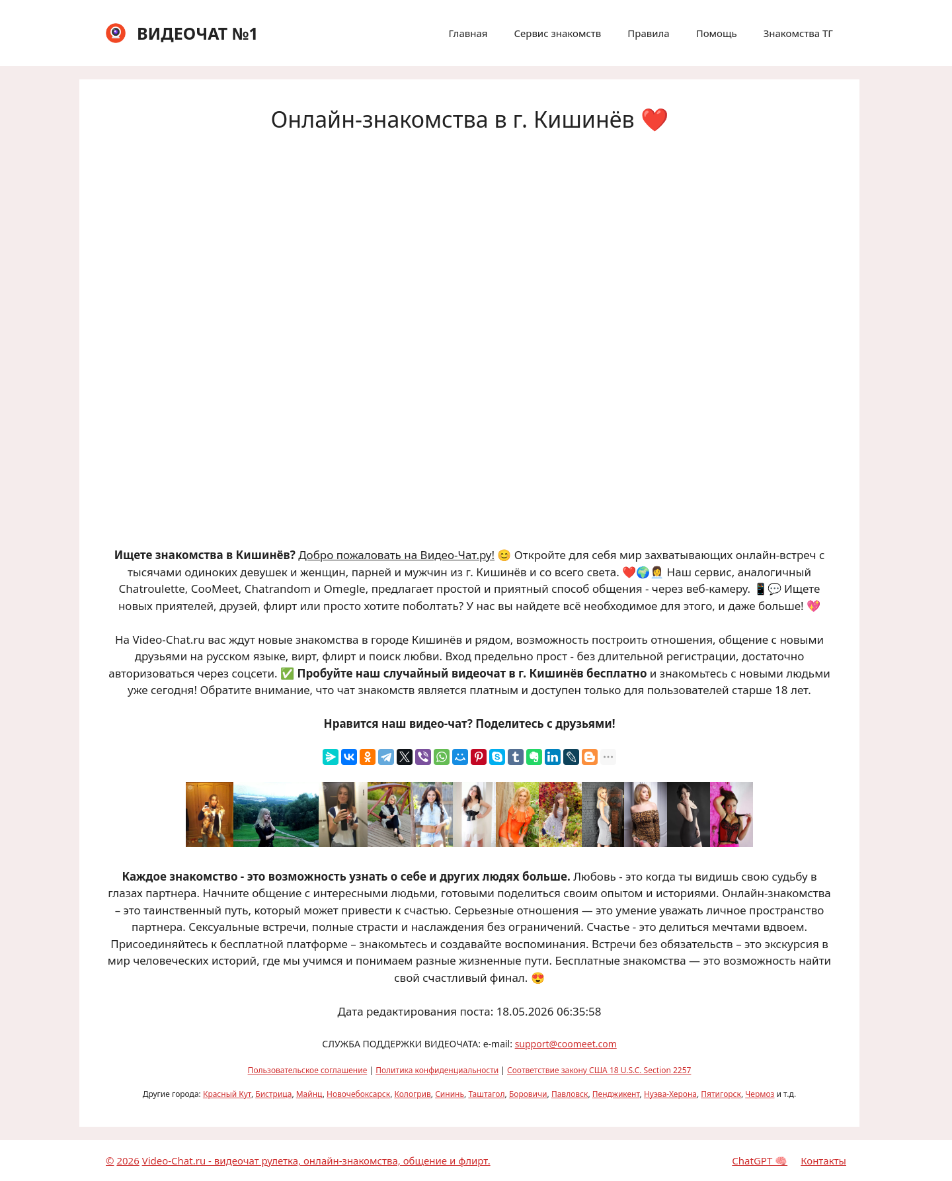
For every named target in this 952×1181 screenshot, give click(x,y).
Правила (648, 33)
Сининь (449, 1094)
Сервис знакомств (557, 33)
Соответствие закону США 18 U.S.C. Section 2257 (599, 1070)
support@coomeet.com (566, 1043)
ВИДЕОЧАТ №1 (197, 33)
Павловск (569, 1094)
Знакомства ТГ (798, 33)
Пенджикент (616, 1094)
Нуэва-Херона (670, 1094)
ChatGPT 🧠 (759, 1160)
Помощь (716, 33)
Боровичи (528, 1094)
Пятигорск (721, 1094)
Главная (467, 33)
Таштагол (486, 1094)
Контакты (823, 1160)
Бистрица (273, 1094)
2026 (127, 1160)
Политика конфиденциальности (437, 1070)
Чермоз (759, 1094)
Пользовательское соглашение (308, 1070)
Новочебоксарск (358, 1094)
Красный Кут (227, 1094)
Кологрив (412, 1094)
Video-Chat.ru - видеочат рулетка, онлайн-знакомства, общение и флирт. (316, 1160)
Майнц (309, 1094)
